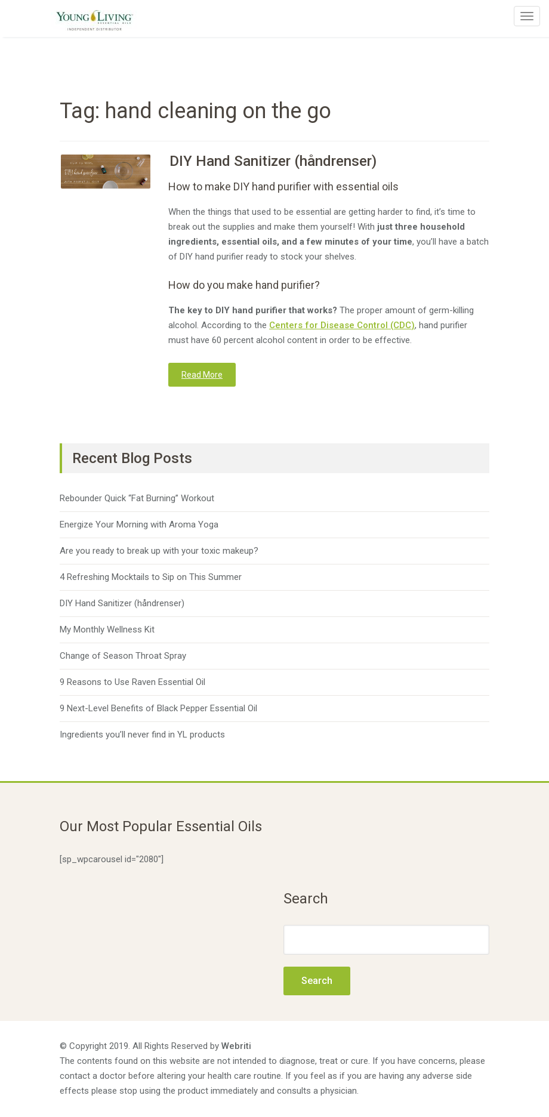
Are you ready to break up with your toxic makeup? (159, 550)
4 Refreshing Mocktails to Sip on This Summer (151, 577)
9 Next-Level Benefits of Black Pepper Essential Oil (158, 708)
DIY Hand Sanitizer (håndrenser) (273, 161)
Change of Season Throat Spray (123, 655)
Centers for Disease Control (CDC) (342, 325)
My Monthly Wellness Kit (107, 629)
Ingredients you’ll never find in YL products (142, 734)
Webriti (236, 1046)
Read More (202, 374)
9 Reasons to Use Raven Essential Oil (132, 682)
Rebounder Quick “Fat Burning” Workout (137, 498)
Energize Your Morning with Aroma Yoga (139, 524)
